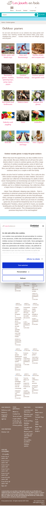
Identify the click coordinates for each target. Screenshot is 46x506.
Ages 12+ (4, 486)
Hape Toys (38, 426)
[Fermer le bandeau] (43, 226)
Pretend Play (28, 421)
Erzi (36, 419)
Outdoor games (10, 22)
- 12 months (5, 454)
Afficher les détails (33, 259)
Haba (36, 424)
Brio (36, 410)
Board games (28, 431)
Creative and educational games (28, 435)
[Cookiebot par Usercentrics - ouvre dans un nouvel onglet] (30, 226)
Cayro (37, 415)
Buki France (39, 412)
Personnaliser (23, 272)
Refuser (23, 278)
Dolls (25, 418)
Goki (36, 422)
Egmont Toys (39, 417)
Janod (37, 429)
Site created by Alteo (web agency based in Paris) (39, 502)
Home (3, 22)
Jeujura (37, 431)
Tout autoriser (23, 265)
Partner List (5, 432)
